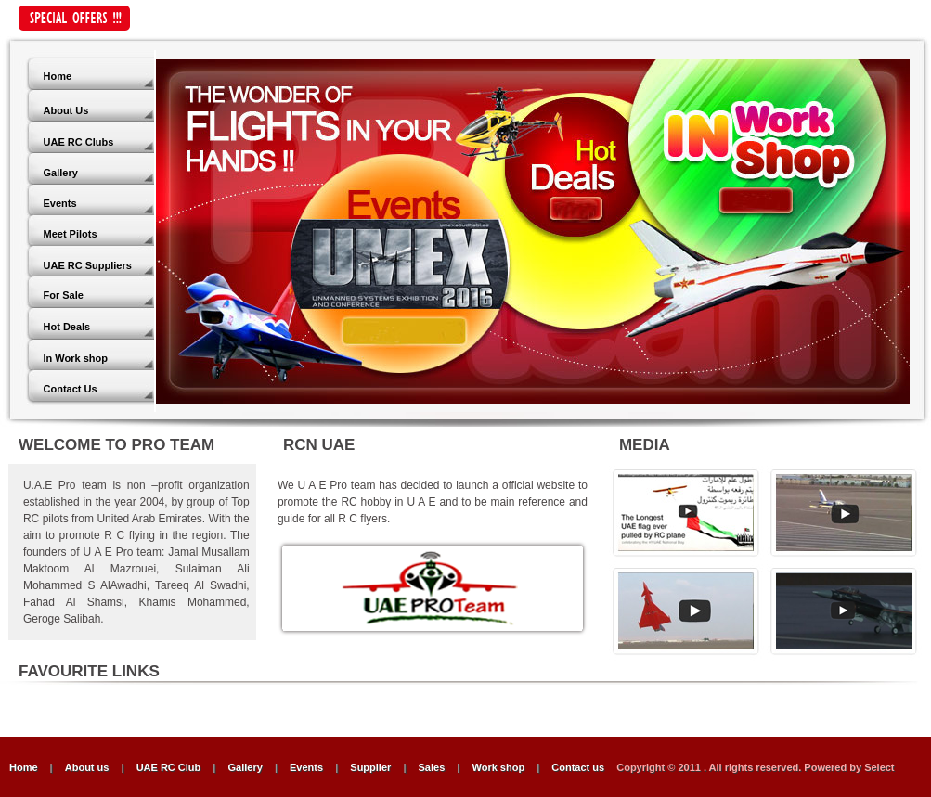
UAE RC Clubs (79, 142)
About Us (66, 110)
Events (60, 203)
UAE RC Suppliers (88, 265)
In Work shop (76, 358)
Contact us (579, 767)
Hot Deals (67, 326)
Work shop (498, 767)
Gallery (61, 172)
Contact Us (70, 388)
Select (879, 767)
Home (58, 76)
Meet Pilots (70, 233)
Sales (432, 767)
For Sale (64, 295)
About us (87, 767)
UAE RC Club (168, 767)
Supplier (370, 767)
